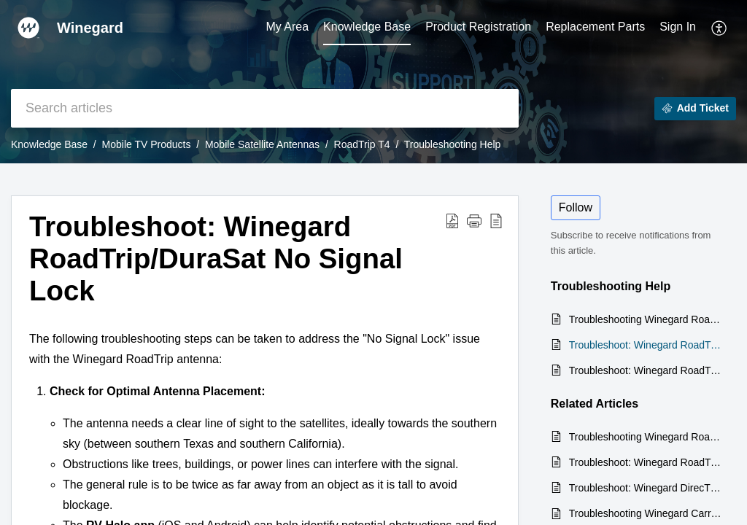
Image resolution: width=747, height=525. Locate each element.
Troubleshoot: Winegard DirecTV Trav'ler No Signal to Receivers (645, 488)
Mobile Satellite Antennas (262, 144)
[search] (265, 108)
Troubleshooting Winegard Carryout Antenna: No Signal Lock (645, 513)
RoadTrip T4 (362, 144)
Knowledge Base (49, 144)
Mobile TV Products (146, 144)
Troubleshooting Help (452, 144)
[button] (719, 27)
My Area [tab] (287, 26)
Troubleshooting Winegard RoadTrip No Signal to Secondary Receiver (645, 319)
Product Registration (478, 26)
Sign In (677, 26)
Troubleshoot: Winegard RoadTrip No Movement (645, 370)
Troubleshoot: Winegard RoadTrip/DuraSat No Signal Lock (645, 345)
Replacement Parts (595, 26)
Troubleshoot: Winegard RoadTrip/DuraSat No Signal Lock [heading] (216, 258)
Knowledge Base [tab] (367, 26)
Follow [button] (575, 207)
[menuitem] (677, 27)
